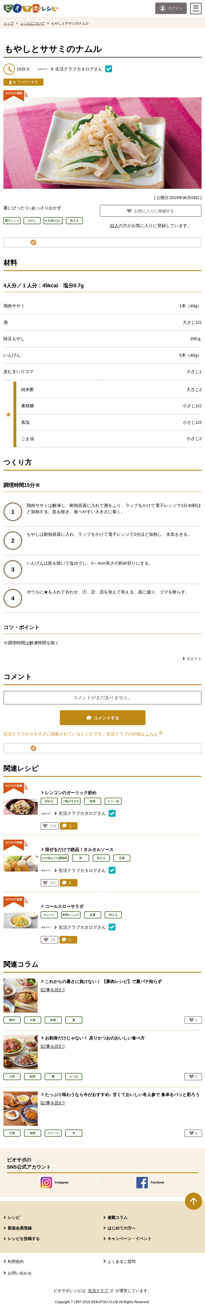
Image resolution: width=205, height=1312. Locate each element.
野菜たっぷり (70, 914)
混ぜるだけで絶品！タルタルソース (79, 849)
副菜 (92, 801)
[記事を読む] (52, 989)
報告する (194, 659)
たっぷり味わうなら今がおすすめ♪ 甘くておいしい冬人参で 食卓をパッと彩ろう (122, 1094)
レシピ (14, 1217)
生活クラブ (101, 1290)
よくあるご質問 (122, 1261)
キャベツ (49, 914)
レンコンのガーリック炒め (70, 792)
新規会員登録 (20, 1228)
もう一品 (113, 801)
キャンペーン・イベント (130, 1238)
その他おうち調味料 (54, 858)
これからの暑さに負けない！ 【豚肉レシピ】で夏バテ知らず (103, 981)
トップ (8, 23)
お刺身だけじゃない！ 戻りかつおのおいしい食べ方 (95, 1038)
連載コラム (118, 1217)
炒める (49, 801)
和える (101, 858)
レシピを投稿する (24, 1238)
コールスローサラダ (64, 906)
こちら (153, 733)
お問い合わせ (20, 1273)
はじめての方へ (122, 1228)
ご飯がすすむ (70, 801)
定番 (122, 858)
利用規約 (16, 1261)
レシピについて (33, 23)
